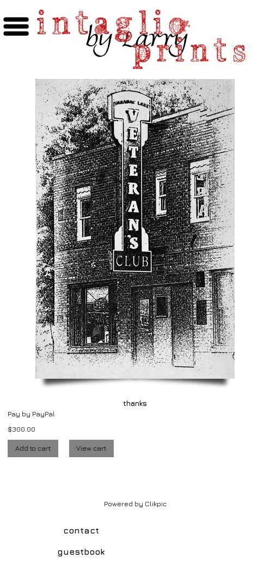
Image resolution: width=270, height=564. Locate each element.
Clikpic (156, 504)
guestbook (81, 551)
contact (81, 530)
